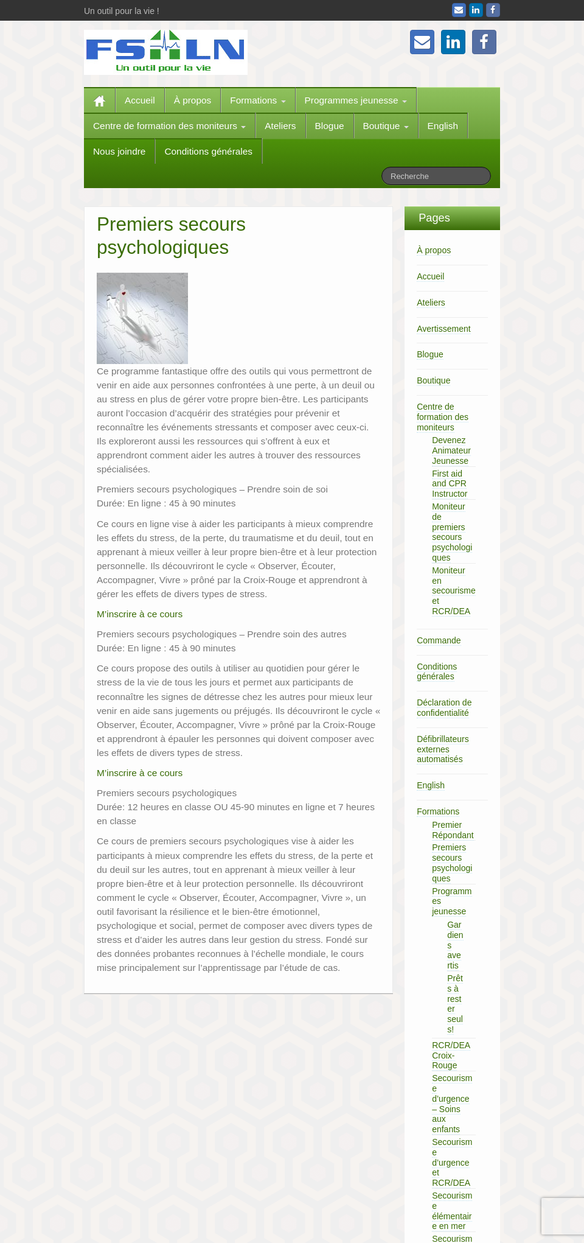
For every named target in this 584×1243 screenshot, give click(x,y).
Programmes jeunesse (356, 100)
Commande (439, 640)
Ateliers (280, 126)
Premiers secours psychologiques (452, 862)
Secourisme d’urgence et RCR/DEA (452, 1162)
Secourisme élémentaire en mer (452, 1211)
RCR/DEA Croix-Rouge (451, 1055)
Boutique (386, 126)
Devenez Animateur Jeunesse (451, 450)
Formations (257, 100)
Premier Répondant (453, 830)
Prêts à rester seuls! (455, 1003)
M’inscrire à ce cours (139, 614)
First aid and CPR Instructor (449, 484)
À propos (193, 100)
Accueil (140, 100)
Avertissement (443, 329)
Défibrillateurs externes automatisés (443, 749)
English (443, 126)
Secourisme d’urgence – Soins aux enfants (452, 1103)
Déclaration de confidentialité (444, 708)
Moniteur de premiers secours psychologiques (452, 532)
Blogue (329, 126)
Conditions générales (208, 151)
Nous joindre (119, 151)
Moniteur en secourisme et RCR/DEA (454, 590)
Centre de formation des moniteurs (169, 126)
